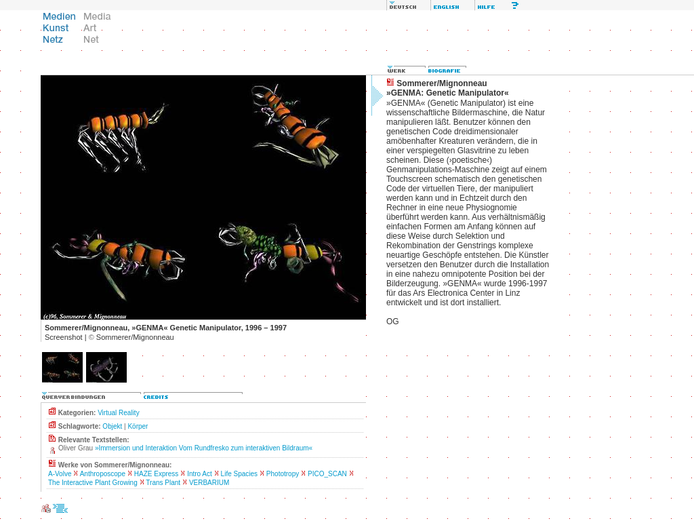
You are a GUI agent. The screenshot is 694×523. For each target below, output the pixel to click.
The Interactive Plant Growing (93, 482)
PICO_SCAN (327, 474)
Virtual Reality (119, 413)
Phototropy (282, 474)
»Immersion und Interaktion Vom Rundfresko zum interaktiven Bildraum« (203, 448)
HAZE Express (156, 474)
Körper (137, 426)
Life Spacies (239, 474)
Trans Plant (163, 482)
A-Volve (59, 474)
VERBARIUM (209, 482)
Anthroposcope (102, 474)
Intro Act (199, 474)
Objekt (112, 426)
